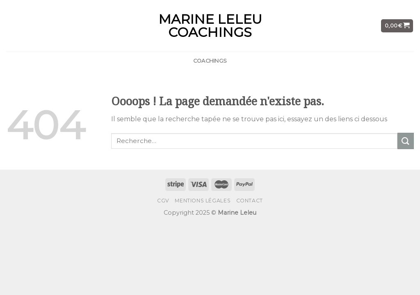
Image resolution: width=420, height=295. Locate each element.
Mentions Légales (203, 200)
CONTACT (249, 200)
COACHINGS (210, 61)
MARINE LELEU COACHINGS (210, 26)
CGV (163, 200)
